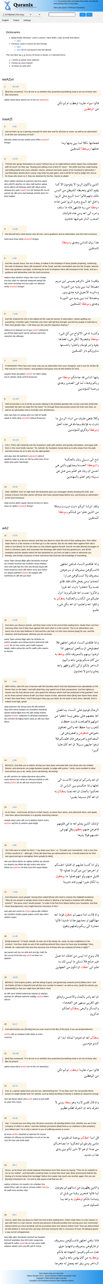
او (72, 569)
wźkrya (33, 418)
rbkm (38, 374)
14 (5, 760)
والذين (94, 1187)
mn (38, 100)
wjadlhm (8, 459)
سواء (89, 103)
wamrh (7, 193)
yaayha (7, 374)
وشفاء (87, 383)
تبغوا (95, 744)
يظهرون (85, 1187)
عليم (96, 609)
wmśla (37, 503)
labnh (20, 1099)
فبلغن (72, 564)
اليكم (81, 506)
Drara (37, 563)
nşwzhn (8, 715)
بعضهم (89, 715)
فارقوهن (90, 1246)
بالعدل (84, 791)
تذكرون (94, 1014)
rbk (18, 456)
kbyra (6, 721)
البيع (70, 195)
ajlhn (29, 560)
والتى (70, 727)
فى (85, 333)
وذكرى (84, 429)
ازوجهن (69, 648)
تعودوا (77, 1037)
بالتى (63, 465)
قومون (86, 710)
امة (84, 914)
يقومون (68, 184)
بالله (72, 659)
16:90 (15, 977)
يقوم (96, 190)
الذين (95, 184)
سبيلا (79, 744)
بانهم (89, 195)
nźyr (6, 1140)
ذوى (61, 1246)
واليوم (66, 659)
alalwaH (19, 330)
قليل (95, 876)
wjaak (7, 418)
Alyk (15, 415)
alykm (18, 503)
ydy (18, 1140)
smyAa (33, 782)
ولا (86, 575)
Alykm (30, 569)
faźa (6, 1237)
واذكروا (94, 592)
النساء (80, 564)
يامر (88, 996)
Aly (19, 706)
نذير (74, 1149)
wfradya (8, 1137)
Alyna (18, 100)
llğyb (19, 712)
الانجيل (84, 292)
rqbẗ (18, 1187)
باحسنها (65, 344)
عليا (60, 744)
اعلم (74, 470)
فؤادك (84, 424)
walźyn (7, 1184)
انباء (70, 418)
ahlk (27, 952)
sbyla (32, 719)
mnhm (33, 864)
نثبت (95, 424)
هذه (65, 424)
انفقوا (62, 715)
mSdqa (42, 277)
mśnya (43, 1134)
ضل (62, 470)
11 (5, 535)
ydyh (14, 280)
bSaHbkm (29, 1137)
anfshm (24, 823)
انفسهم (94, 835)
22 (5, 1086)
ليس (80, 955)
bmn (41, 459)
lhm (17, 823)
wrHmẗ (25, 377)
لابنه (79, 1102)
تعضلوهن (92, 648)
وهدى (75, 242)
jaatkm (22, 374)
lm (31, 100)
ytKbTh (11, 184)
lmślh (27, 1034)
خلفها (95, 148)
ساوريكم (93, 350)
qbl (24, 1187)
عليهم (79, 864)
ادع (96, 459)
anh (16, 952)
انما (77, 195)
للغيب (94, 727)
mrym (37, 277)
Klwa (6, 506)
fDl (33, 706)
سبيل (85, 459)
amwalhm (34, 709)
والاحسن (70, 996)
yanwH (11, 952)
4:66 (14, 845)
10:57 (15, 361)
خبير (86, 1204)
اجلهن (64, 564)
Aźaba (19, 914)
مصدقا (94, 286)
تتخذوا (82, 586)
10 (5, 487)
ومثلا (57, 506)
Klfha (38, 139)
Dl (45, 459)
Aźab (22, 1140)
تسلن (79, 961)
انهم (78, 876)
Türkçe (16, 20)
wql (13, 823)
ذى (96, 1002)
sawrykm (8, 336)
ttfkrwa (18, 1137)
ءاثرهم (79, 280)
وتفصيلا (84, 339)
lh (12, 330)
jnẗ (39, 1137)
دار (84, 350)
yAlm (39, 648)
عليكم (72, 592)
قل (97, 1137)
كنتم (95, 1043)
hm (47, 193)
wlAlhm (7, 917)
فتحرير (83, 1193)
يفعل (79, 581)
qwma (34, 911)
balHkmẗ (24, 456)
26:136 (15, 86)
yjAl (32, 1246)
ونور (64, 292)
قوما (61, 914)
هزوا (64, 586)
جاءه (57, 201)
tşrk (43, 1099)
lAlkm (46, 996)
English (5, 20)
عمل (58, 955)
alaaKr (7, 648)
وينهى (81, 1002)
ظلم (62, 581)
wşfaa (44, 374)
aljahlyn (7, 958)
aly (12, 193)
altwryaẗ (24, 280)
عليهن (87, 744)
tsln (6, 955)
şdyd (27, 1140)
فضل (59, 710)
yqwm (44, 181)
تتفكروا (74, 1143)
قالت (90, 914)
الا (61, 184)
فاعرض (94, 829)
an (26, 459)
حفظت (65, 721)
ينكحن (78, 648)
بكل (66, 604)
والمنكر (93, 1008)
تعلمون (78, 671)
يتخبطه (81, 190)
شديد (87, 1154)
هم (80, 218)
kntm (40, 1034)
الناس (88, 377)
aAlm (36, 459)
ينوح (91, 955)
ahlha (42, 776)
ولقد (95, 506)
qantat (7, 712)
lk (15, 955)
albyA (12, 187)
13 (5, 681)
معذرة (94, 926)
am (28, 100)
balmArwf (40, 642)
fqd (19, 567)
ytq (24, 1246)
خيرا (85, 882)
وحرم (76, 201)
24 (5, 1165)
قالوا (96, 103)
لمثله (69, 1037)
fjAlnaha (8, 139)
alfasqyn (20, 336)
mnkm (23, 645)
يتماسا (94, 1199)
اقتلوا (68, 864)
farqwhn (41, 1237)
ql (5, 1134)
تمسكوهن (77, 575)
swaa (12, 100)
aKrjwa (46, 861)
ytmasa (32, 1187)
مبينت (65, 506)
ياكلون (87, 184)
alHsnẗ (41, 456)
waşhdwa (16, 1240)
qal (6, 952)
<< (83, 15)
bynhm (32, 642)
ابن (63, 280)
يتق (80, 1263)
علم (96, 967)
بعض (75, 715)
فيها (75, 218)
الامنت (67, 779)
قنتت (73, 721)
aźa (20, 642)
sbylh (7, 462)
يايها (96, 377)
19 (5, 977)
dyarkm (11, 864)
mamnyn (8, 1037)
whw (12, 462)
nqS (11, 415)
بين (74, 143)
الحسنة (82, 465)
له (88, 333)
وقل (70, 829)
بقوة (96, 344)
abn (32, 277)
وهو (87, 476)
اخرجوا (91, 870)
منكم (85, 659)
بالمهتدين (73, 476)
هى (57, 465)
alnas (14, 374)
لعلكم (66, 1008)
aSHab (37, 193)
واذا (96, 564)
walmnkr (26, 996)
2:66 (14, 126)
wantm (45, 648)
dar (14, 336)
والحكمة (71, 598)
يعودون (59, 1187)
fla (32, 639)
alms (28, 184)
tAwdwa (21, 1034)
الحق (59, 424)
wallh (34, 648)
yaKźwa (34, 333)
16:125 (15, 440)
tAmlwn (20, 1190)
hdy (6, 283)
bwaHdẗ (22, 1134)
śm (13, 1137)
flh (42, 190)
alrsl (29, 415)
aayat (24, 503)
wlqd (6, 503)
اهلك (69, 955)
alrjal (6, 706)
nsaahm (26, 1184)
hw (32, 459)
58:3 (14, 1165)
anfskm (36, 861)
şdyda (25, 914)
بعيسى (70, 280)
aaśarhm (20, 277)
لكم (72, 665)
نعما (69, 791)
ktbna (14, 861)
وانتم (88, 671)
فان (71, 738)
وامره (95, 213)
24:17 (15, 1024)
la (25, 181)
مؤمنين (87, 1043)
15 (5, 807)
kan (18, 645)
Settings (27, 20)
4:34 (14, 681)
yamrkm (15, 776)
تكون (73, 967)
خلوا (83, 512)
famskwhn (36, 560)
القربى (89, 1002)
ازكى (78, 665)
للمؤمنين (84, 388)
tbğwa (21, 719)
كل (67, 333)
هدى (70, 292)
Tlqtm (12, 560)
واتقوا (95, 604)
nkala (14, 139)
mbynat (30, 503)
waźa (7, 560)
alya (10, 456)
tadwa (24, 776)
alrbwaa (20, 181)
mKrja (38, 1246)
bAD (11, 709)
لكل (76, 339)
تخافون (62, 727)
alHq (19, 418)
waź (6, 911)
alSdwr (13, 377)
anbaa (24, 415)
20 (5, 1024)
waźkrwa (14, 569)
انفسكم (59, 864)
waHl (29, 187)
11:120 (15, 399)
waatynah (32, 280)
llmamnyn (33, 377)
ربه (83, 207)
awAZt (24, 100)
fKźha (11, 333)
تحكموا (94, 791)
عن (58, 470)
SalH (42, 952)
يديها (68, 143)
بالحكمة (70, 459)
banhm (38, 184)
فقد (67, 581)
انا (92, 864)
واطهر (66, 665)
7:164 (15, 892)
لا (74, 184)
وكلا (96, 418)
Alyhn (27, 719)
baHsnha (42, 333)
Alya (13, 277)
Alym (29, 576)
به (89, 424)
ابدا (63, 1037)
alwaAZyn (44, 1066)
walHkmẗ (18, 573)
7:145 (15, 314)
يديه (77, 286)
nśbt (36, 415)
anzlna (12, 503)
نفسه (95, 586)
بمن (68, 470)
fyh (44, 280)
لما (79, 143)
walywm (39, 645)
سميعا (81, 797)
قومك (83, 344)
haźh (14, 418)
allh (33, 187)
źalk (33, 184)
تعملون (94, 1204)
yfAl (11, 567)
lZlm (14, 1102)
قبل (65, 1193)
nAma (7, 782)
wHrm (43, 187)
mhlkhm (44, 911)
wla (24, 563)
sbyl (15, 456)
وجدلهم (72, 465)
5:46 (14, 258)
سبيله (94, 476)
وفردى (87, 1143)
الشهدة (71, 1252)
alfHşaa (18, 996)
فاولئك (67, 213)
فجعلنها (93, 143)
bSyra (39, 782)
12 (5, 620)
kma (40, 181)
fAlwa (7, 867)
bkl (21, 576)
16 (5, 845)
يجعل (70, 1263)
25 (5, 1215)
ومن (79, 213)
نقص (89, 418)
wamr (21, 333)
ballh (33, 645)
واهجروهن (71, 732)
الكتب (81, 598)
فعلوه (66, 870)
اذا (62, 648)
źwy (23, 1240)
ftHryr (13, 1187)
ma (45, 190)
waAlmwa (8, 576)
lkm (24, 648)
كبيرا (95, 750)
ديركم (77, 870)
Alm (21, 955)
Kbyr (26, 1190)
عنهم (85, 829)
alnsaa (18, 560)
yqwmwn (30, 181)
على (87, 280)
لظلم (70, 1108)
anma (7, 187)
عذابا (72, 920)
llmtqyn (7, 142)
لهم (65, 829)
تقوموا (64, 1137)
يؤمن (78, 659)
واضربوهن (80, 738)
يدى (58, 1149)
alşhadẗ (7, 1243)
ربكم (95, 383)
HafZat (13, 712)
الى (89, 213)
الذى (89, 190)
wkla (6, 415)
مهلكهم (94, 920)
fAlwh (21, 864)
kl (28, 330)
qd (18, 374)
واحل (95, 201)
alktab (11, 573)
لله (59, 1137)
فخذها (62, 339)
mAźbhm (11, 914)
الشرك (78, 1108)
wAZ (5, 528)
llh (38, 1134)
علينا (82, 103)
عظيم (64, 1108)
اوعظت (73, 103)
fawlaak (30, 193)
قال (96, 955)
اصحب (94, 218)
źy (39, 993)
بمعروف (79, 569)
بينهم (87, 654)
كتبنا (87, 864)
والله (59, 665)
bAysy (27, 277)
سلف (60, 207)
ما (65, 207)
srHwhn (11, 563)
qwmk (27, 333)
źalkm (13, 648)
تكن (59, 103)
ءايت (73, 506)
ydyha (28, 139)
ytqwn (14, 917)
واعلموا (82, 604)
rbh (32, 190)
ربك (78, 459)
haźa (6, 239)
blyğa (35, 823)
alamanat (31, 776)
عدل (96, 1252)
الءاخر (94, 665)
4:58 (14, 760)
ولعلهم (73, 926)
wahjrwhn (23, 715)
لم (64, 103)
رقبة (76, 1193)
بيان (90, 242)
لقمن (85, 1102)
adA (6, 456)
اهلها (95, 785)
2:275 (15, 159)
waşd (39, 867)
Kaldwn (12, 196)
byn (23, 139)
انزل (60, 592)
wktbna (7, 330)
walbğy (33, 996)
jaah (18, 190)
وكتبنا (94, 333)
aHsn (22, 459)
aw (5, 563)
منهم (88, 876)
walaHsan (26, 993)
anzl (40, 569)
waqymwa (38, 1240)
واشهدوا (69, 1246)
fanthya (37, 190)
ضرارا (67, 575)
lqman (15, 1099)
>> (89, 15)
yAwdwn (38, 1184)
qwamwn (13, 706)
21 (5, 1053)
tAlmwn (9, 651)
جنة (91, 1149)
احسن (95, 470)
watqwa (35, 573)
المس (57, 190)
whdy (21, 239)
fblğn (24, 560)
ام (67, 103)
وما (63, 143)
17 (5, 892)
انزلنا (88, 506)
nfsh (26, 567)
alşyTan (19, 184)
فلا (57, 642)
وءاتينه (94, 292)
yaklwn (13, 181)
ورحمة (94, 388)
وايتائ (61, 996)
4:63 (14, 807)
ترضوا (95, 654)
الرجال (94, 710)
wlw (6, 861)
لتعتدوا (94, 581)
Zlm (22, 567)
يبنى (60, 1102)
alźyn (7, 181)
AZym (18, 1102)
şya (30, 330)
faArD (41, 820)
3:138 (15, 229)
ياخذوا (74, 344)
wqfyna (7, 277)
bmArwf (44, 560)
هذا (96, 242)
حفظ (81, 727)
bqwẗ (16, 333)
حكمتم (81, 785)
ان (89, 470)
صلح (90, 961)
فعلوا (71, 876)
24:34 (15, 487)
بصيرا (73, 797)
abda (33, 1034)
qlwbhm (34, 820)
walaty (37, 712)
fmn (14, 190)
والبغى (83, 1008)
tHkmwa (32, 779)
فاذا (96, 1240)
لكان (92, 882)
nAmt (20, 569)
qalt (10, 911)
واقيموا (80, 1252)
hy (18, 459)
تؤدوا (75, 779)
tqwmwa (33, 1134)
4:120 (56, 1)
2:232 (15, 620)
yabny (36, 1099)
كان (91, 659)
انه (85, 955)
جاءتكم (75, 377)
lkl (47, 330)
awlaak (7, 820)
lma (19, 139)
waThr (29, 648)
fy (14, 330)
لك (63, 961)
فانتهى (76, 207)
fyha (6, 196)
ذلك (96, 195)
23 (5, 1118)
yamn (28, 645)
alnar (43, 193)
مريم (58, 280)
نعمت (85, 592)
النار (86, 218)
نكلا (85, 143)
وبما (69, 715)
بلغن (90, 1240)
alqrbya (44, 993)
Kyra (30, 867)
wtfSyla (42, 330)
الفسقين (77, 350)
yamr (13, 993)
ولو (96, 864)
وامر (90, 344)
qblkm (16, 506)
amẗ (14, 911)
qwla (30, 823)
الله (89, 201)
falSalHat (43, 709)
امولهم (94, 721)
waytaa (34, 993)
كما (57, 184)
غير (96, 961)
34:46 (15, 1118)
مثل (64, 195)
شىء (62, 333)
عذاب (95, 1154)
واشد (74, 882)
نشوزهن (93, 732)
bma (29, 706)
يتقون (66, 926)
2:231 (15, 535)
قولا (86, 835)
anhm (43, 864)
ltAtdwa (43, 563)
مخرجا (59, 1263)
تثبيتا (67, 882)
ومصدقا (93, 298)
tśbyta (44, 867)
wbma (16, 709)
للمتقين (75, 148)
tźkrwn (7, 999)
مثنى (95, 1143)
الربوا (79, 184)
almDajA (34, 715)
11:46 (15, 936)
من (96, 108)
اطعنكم (64, 738)
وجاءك (76, 424)
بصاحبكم (60, 1143)
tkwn (37, 955)
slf (48, 190)
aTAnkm (12, 719)
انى (90, 967)
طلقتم (89, 564)
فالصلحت (83, 721)
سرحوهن (65, 569)
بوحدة (76, 1137)
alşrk (9, 1102)
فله (69, 207)
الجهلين (61, 967)
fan (6, 719)
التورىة (65, 286)
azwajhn (15, 642)
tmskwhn (30, 563)
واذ (96, 914)
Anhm (46, 820)
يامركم (86, 779)
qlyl (28, 864)
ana (10, 861)
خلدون (69, 218)
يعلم (95, 671)
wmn (20, 193)
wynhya (8, 996)
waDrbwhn (43, 715)
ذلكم (85, 665)
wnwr (10, 283)
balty (14, 459)
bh (40, 415)
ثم (81, 1143)
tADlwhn (38, 639)
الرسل (62, 418)
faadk (44, 415)
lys (19, 952)
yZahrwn (15, 1184)
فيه (76, 292)
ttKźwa (35, 567)
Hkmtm (13, 779)
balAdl (39, 779)
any (25, 955)
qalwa (7, 100)
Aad (24, 193)
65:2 (14, 1215)
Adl (26, 1240)
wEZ (19, 41)
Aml (35, 952)
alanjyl (40, 280)
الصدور (70, 383)
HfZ (28, 712)
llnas (16, 239)
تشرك (95, 1108)
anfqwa (22, 709)
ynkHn (7, 642)
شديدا (64, 920)
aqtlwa (29, 861)
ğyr (38, 952)
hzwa (7, 569)
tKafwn (43, 712)
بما (64, 710)
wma (33, 139)
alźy (6, 184)
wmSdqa (17, 283)
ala (36, 181)
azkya (19, 648)
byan (11, 239)
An (47, 459)
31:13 (15, 1086)
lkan (26, 867)
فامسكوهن (92, 569)
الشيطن (71, 190)
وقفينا (94, 280)
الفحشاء (67, 1002)
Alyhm (20, 861)
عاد (73, 213)
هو (79, 470)
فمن (63, 201)
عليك (82, 418)
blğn (11, 1237)
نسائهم (71, 1187)
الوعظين (89, 1075)
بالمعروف (77, 654)
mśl (17, 187)
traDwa (25, 642)
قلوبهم (61, 823)
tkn (34, 100)
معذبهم (81, 920)
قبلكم (72, 512)
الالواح (78, 333)
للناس (83, 242)
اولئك (94, 823)
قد (82, 377)
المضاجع (93, 738)
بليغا (81, 835)
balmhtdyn (24, 462)
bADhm (41, 706)
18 (5, 936)
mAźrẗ (37, 914)
